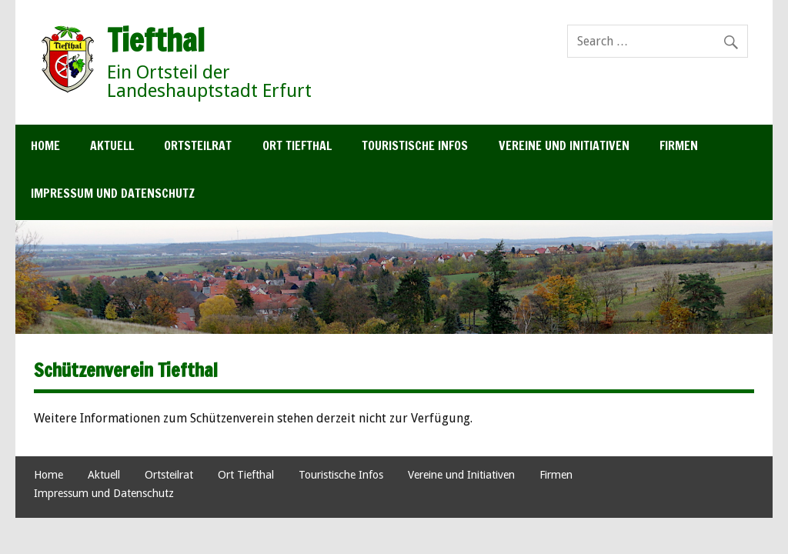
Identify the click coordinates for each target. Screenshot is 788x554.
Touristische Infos (415, 145)
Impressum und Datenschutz (113, 193)
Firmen (678, 145)
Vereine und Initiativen (564, 145)
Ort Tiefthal (297, 145)
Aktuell (112, 145)
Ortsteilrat (198, 145)
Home (45, 145)
